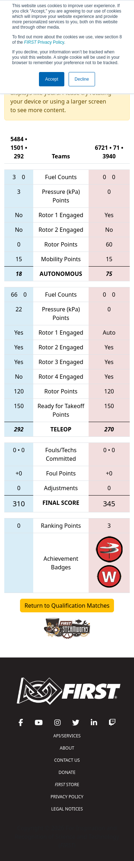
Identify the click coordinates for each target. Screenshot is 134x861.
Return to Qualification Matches (67, 605)
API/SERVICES (66, 736)
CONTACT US (67, 760)
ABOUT (67, 748)
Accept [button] (51, 79)
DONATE (67, 772)
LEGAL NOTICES (67, 809)
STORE (67, 784)
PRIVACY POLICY (67, 797)
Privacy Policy (44, 42)
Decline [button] (82, 79)
